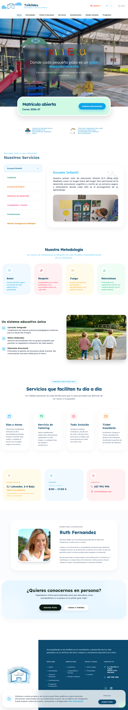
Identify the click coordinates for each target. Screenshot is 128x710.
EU (110, 6)
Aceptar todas (107, 702)
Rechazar (107, 695)
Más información (76, 701)
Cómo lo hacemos (46, 15)
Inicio (19, 15)
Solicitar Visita (50, 608)
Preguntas (107, 15)
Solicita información (91, 106)
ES (106, 6)
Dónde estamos (92, 15)
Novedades (30, 15)
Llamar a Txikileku (77, 608)
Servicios (62, 15)
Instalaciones (76, 15)
